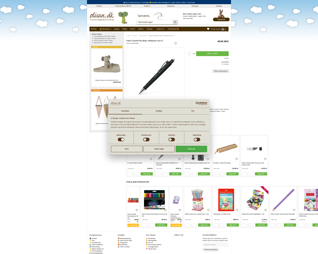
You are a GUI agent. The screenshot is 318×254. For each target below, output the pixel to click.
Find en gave (195, 6)
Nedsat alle (96, 90)
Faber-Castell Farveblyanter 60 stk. (132, 216)
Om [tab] (192, 111)
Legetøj (116, 29)
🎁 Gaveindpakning (124, 238)
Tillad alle (191, 149)
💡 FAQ (92, 240)
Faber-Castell (143, 35)
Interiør (132, 29)
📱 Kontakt (93, 238)
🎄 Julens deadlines (96, 244)
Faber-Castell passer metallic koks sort (197, 163)
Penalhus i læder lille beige (221, 163)
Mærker (140, 29)
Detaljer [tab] (159, 111)
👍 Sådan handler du (96, 249)
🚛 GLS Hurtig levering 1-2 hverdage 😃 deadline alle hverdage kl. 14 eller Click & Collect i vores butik (159, 2)
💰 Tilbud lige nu (105, 29)
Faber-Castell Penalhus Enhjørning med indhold (175, 216)
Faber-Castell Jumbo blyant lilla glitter (283, 214)
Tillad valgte (159, 149)
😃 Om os (149, 242)
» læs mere (130, 168)
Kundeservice (171, 6)
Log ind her (221, 19)
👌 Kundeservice (95, 242)
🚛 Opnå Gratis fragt (125, 240)
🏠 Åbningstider (151, 240)
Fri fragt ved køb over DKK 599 (123, 6)
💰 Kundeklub (150, 238)
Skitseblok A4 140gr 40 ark (222, 214)
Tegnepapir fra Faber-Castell (103, 42)
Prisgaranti (147, 6)
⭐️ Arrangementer (152, 247)
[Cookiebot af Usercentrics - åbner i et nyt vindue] (197, 103)
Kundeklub (219, 6)
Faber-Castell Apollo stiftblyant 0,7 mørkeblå (167, 164)
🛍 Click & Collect (124, 247)
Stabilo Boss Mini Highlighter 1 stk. (253, 214)
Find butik (99, 6)
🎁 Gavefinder (122, 244)
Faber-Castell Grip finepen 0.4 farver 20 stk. (154, 215)
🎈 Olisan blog (151, 249)
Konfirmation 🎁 (173, 29)
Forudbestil (133, 225)
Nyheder (149, 29)
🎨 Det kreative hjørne (153, 244)
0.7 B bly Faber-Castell (134, 163)
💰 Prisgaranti (122, 242)
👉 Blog (93, 29)
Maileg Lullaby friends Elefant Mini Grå (106, 80)
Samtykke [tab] (125, 111)
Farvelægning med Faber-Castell (104, 36)
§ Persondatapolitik (95, 253)
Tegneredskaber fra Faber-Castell (105, 38)
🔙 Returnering (94, 247)
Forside (128, 35)
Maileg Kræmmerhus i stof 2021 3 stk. (107, 123)
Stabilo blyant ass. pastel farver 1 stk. (197, 214)
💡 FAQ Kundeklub (95, 251)
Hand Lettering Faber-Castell (103, 40)
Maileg (124, 29)
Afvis (127, 149)
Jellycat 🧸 (160, 29)
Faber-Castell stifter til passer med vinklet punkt (253, 164)
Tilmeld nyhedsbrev (211, 250)
